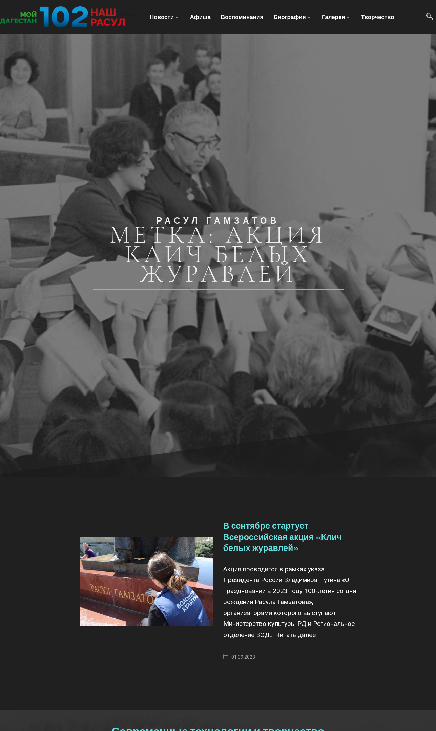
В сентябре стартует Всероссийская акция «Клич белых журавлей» (282, 537)
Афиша (200, 16)
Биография (292, 16)
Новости (165, 16)
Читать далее (295, 635)
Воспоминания (242, 16)
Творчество (377, 16)
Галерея (336, 16)
